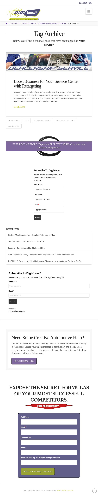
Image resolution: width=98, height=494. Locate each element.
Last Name (38, 195)
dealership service (42, 120)
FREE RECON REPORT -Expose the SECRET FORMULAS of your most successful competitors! (49, 146)
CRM (27, 120)
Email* (11, 291)
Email (36, 205)
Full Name (13, 282)
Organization (26, 437)
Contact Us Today (24, 361)
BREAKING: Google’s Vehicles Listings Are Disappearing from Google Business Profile (45, 261)
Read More (19, 107)
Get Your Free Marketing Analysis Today (37, 471)
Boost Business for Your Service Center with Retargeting (46, 84)
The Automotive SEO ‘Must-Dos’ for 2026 (26, 241)
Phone (23, 448)
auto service (14, 120)
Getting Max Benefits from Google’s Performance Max (31, 235)
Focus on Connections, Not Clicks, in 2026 (26, 248)
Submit (37, 218)
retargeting (14, 126)
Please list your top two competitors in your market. (40, 458)
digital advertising (65, 120)
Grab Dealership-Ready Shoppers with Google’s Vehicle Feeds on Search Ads (41, 254)
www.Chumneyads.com (65, 490)
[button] (88, 11)
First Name (38, 184)
